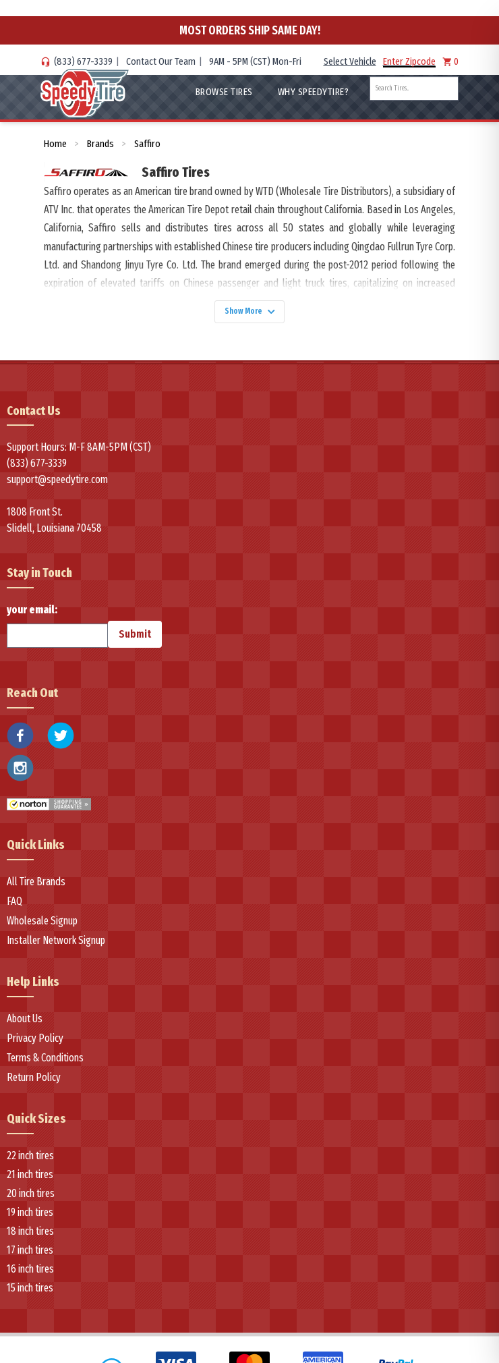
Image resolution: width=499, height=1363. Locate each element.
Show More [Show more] (249, 314)
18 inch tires (30, 1236)
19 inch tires (30, 1217)
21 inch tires (30, 1179)
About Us (24, 1024)
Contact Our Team (161, 61)
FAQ (14, 906)
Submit (135, 640)
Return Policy (34, 1082)
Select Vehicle (350, 61)
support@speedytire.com (57, 485)
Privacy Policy (35, 1043)
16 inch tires (30, 1274)
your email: (57, 631)
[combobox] (414, 88)
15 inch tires (30, 1293)
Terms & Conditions (45, 1063)
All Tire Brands (36, 887)
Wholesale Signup (42, 926)
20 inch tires (31, 1198)
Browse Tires (224, 92)
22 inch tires (30, 1161)
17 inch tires (30, 1255)
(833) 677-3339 (83, 61)
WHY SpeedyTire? (313, 92)
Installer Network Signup (56, 945)
